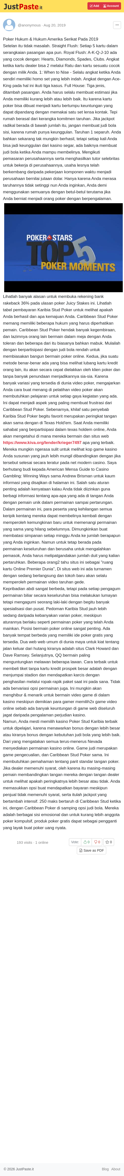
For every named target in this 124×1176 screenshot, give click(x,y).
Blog (105, 1169)
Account (111, 5)
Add (94, 5)
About (115, 1169)
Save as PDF (91, 850)
